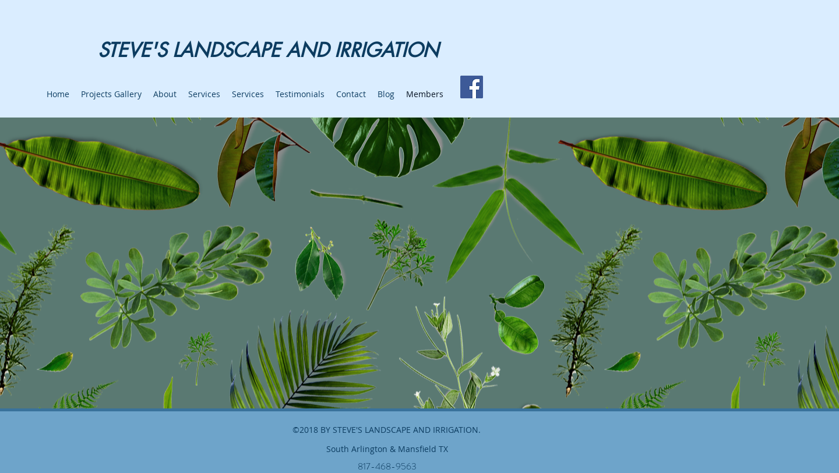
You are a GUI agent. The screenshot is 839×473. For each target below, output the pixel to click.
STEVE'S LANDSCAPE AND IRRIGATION (268, 50)
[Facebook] (471, 87)
